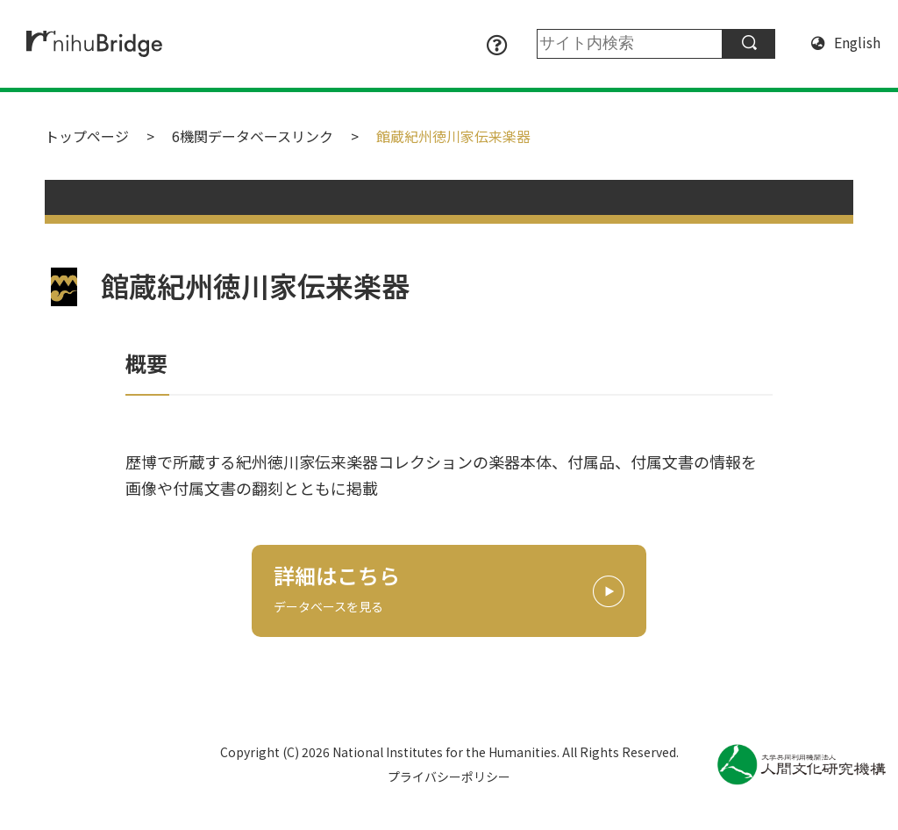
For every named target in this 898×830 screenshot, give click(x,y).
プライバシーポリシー (449, 776)
